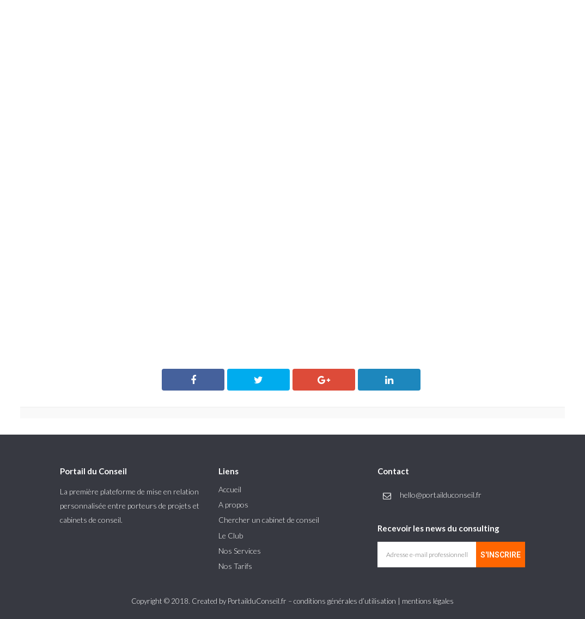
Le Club (230, 535)
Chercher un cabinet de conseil (268, 519)
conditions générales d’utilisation (345, 601)
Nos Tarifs (235, 566)
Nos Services (239, 550)
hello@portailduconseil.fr (441, 494)
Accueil (229, 489)
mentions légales (428, 601)
